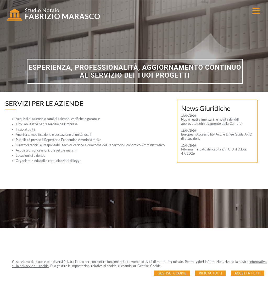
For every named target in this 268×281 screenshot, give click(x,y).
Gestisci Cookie (172, 273)
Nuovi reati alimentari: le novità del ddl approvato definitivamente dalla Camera (211, 121)
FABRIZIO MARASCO (62, 16)
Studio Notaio (42, 10)
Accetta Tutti (247, 273)
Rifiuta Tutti (210, 273)
